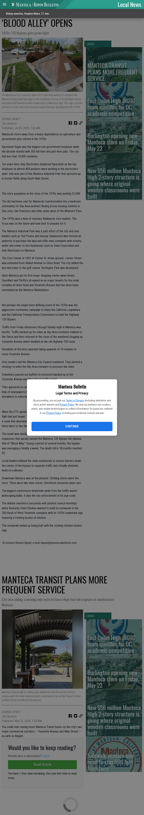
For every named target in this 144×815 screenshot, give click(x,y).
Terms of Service (75, 400)
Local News (129, 4)
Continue (72, 426)
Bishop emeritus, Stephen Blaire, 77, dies (27, 13)
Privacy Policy (67, 404)
